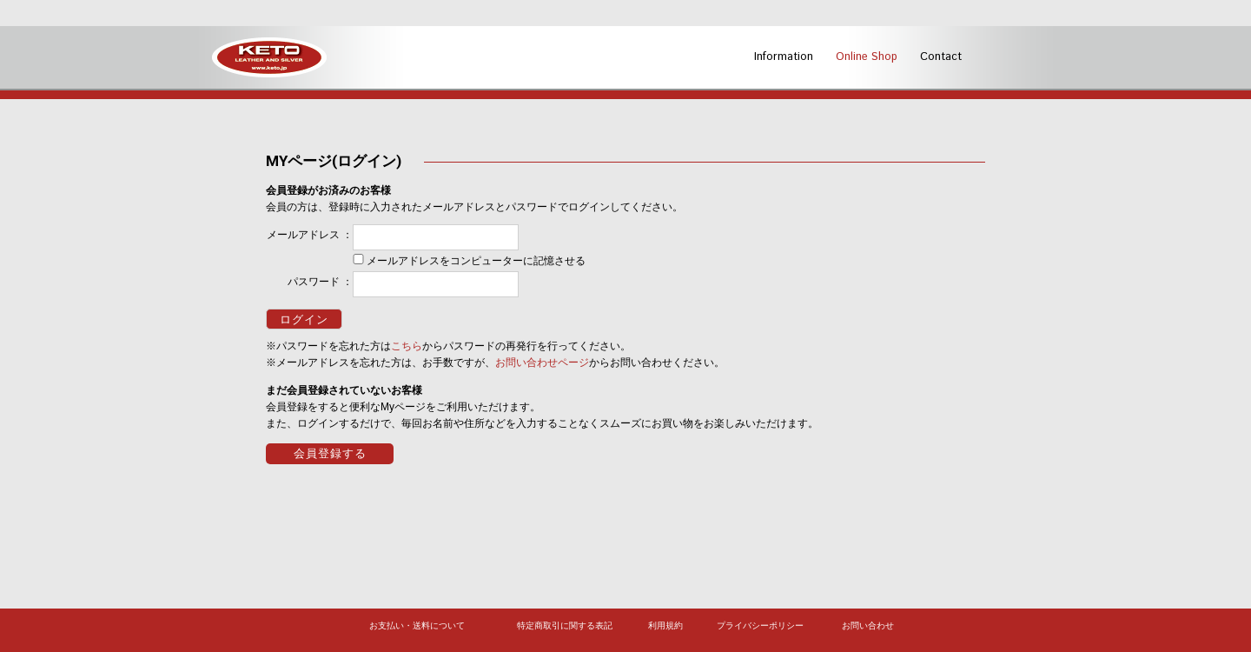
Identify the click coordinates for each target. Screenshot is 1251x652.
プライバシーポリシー (760, 626)
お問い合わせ (868, 626)
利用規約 (665, 626)
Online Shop (866, 57)
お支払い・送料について (417, 626)
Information (783, 57)
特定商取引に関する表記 (564, 626)
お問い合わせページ (542, 362)
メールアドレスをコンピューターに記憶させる (476, 261)
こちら (406, 346)
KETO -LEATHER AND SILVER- (269, 57)
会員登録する (330, 453)
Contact (941, 57)
